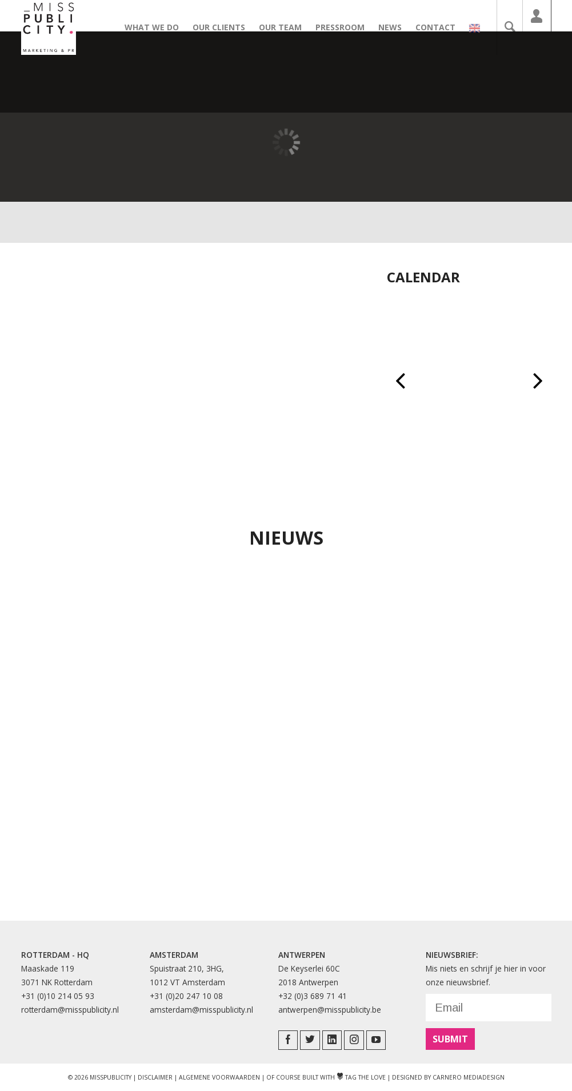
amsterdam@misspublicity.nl (201, 1009)
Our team (286, 27)
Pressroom (345, 27)
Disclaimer (155, 1077)
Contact (441, 27)
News (395, 27)
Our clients (224, 27)
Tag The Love (361, 1077)
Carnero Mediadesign (469, 1077)
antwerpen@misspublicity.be (329, 1009)
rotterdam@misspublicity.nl (70, 1009)
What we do (157, 27)
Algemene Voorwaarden (219, 1077)
